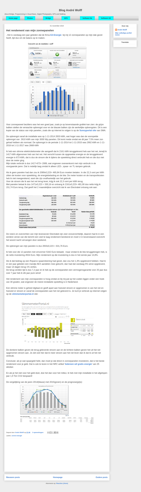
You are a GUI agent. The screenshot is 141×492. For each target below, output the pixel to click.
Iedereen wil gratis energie (78, 364)
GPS (66, 18)
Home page (13, 18)
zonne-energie (17, 436)
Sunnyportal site (87, 130)
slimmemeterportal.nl (23, 294)
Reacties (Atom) (62, 483)
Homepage (58, 477)
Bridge (48, 18)
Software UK (106, 18)
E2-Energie (55, 35)
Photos (30, 18)
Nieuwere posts (13, 477)
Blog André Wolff (70, 10)
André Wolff (19, 432)
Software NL (87, 18)
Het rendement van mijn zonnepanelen (30, 30)
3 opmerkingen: (38, 432)
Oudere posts (102, 477)
